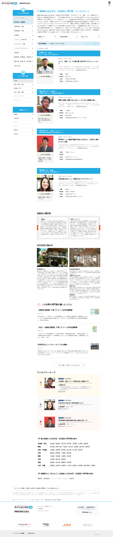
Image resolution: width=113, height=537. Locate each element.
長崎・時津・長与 (19, 84)
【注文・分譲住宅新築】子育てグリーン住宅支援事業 (57, 327)
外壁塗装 (16, 52)
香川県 (58, 462)
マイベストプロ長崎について (46, 506)
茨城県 (76, 447)
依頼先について (41, 36)
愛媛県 (63, 462)
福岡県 (52, 465)
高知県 (69, 462)
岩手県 (63, 443)
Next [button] (99, 227)
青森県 (58, 443)
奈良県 (69, 456)
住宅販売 (16, 35)
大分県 (69, 465)
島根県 (63, 459)
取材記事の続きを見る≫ (81, 70)
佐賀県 (58, 465)
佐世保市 (47, 478)
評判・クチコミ (84, 36)
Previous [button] (37, 227)
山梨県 (52, 450)
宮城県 (74, 443)
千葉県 (65, 447)
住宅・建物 (21, 17)
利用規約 (41, 508)
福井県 (80, 450)
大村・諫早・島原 (19, 92)
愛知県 (52, 453)
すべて (15, 17)
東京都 (52, 447)
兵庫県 (63, 456)
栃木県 (82, 447)
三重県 (63, 453)
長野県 (58, 450)
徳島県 (52, 462)
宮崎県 (80, 465)
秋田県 (69, 443)
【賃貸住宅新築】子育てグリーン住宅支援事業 (55, 310)
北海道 (52, 443)
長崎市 (40, 478)
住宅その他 (17, 65)
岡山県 (58, 459)
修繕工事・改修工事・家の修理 (22, 61)
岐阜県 (69, 453)
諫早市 (16, 130)
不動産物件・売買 (19, 30)
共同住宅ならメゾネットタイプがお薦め (52, 344)
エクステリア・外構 (19, 44)
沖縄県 (93, 465)
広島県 (52, 459)
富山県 (69, 450)
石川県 (74, 450)
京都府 (58, 456)
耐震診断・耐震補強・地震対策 (22, 57)
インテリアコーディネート (21, 48)
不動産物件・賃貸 (19, 26)
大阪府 (52, 456)
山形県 (80, 443)
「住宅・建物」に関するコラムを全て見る (69, 365)
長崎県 (63, 465)
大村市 (71, 478)
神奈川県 (59, 447)
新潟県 (63, 450)
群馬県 (87, 447)
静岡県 (58, 453)
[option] (53, 227)
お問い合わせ (31, 533)
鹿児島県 (87, 465)
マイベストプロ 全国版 (19, 533)
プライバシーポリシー (44, 510)
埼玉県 (70, 447)
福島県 (86, 443)
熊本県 (74, 465)
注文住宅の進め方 (64, 36)
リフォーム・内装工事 (20, 39)
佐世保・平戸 (17, 88)
